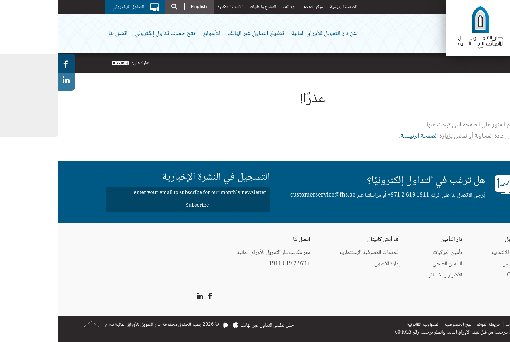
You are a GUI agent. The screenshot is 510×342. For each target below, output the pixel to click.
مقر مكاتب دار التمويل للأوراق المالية (216, 252)
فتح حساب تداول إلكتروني (107, 33)
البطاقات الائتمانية (452, 252)
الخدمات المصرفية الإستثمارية (312, 252)
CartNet (459, 275)
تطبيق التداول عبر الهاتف (198, 33)
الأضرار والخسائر (388, 275)
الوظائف (232, 7)
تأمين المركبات (389, 252)
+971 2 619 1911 (350, 195)
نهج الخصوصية (400, 325)
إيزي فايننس (456, 264)
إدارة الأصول (329, 264)
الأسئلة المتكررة (172, 7)
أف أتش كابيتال (325, 239)
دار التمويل (458, 239)
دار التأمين (393, 239)
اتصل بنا (60, 33)
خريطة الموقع (431, 325)
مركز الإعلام (255, 7)
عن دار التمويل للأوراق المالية (266, 33)
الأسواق (154, 33)
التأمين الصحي (389, 264)
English (141, 6)
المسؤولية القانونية (365, 325)
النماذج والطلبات (205, 7)
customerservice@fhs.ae (265, 195)
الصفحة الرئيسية (286, 7)
